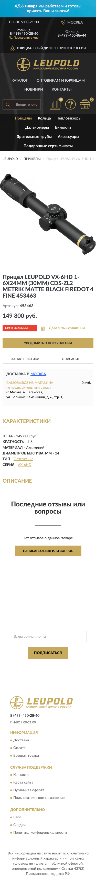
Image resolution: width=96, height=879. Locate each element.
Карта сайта (23, 783)
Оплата (19, 748)
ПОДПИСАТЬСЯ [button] (48, 653)
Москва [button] (38, 374)
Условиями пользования (58, 668)
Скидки (19, 825)
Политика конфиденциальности (40, 832)
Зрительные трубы (34, 137)
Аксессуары (68, 137)
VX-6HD (24, 465)
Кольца (44, 118)
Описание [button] (71, 359)
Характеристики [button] (25, 359)
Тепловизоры (69, 118)
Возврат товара (26, 755)
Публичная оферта (28, 790)
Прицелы (23, 118)
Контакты (62, 89)
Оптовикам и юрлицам (61, 80)
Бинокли (63, 127)
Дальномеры (37, 127)
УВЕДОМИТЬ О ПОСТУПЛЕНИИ (48, 343)
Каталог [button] (20, 80)
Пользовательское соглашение (39, 798)
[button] (23, 37)
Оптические (23, 459)
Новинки (33, 89)
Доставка (21, 740)
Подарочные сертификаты (48, 146)
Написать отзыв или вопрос (48, 550)
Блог (17, 817)
